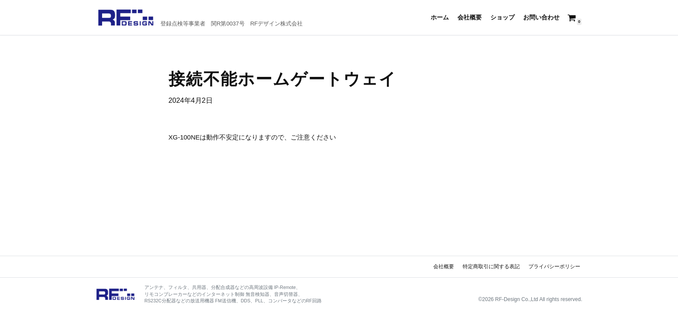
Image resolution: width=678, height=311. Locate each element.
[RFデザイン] (200, 17)
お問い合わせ (541, 17)
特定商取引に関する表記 (491, 266)
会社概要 (469, 17)
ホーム (440, 17)
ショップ (502, 17)
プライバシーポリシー (554, 266)
